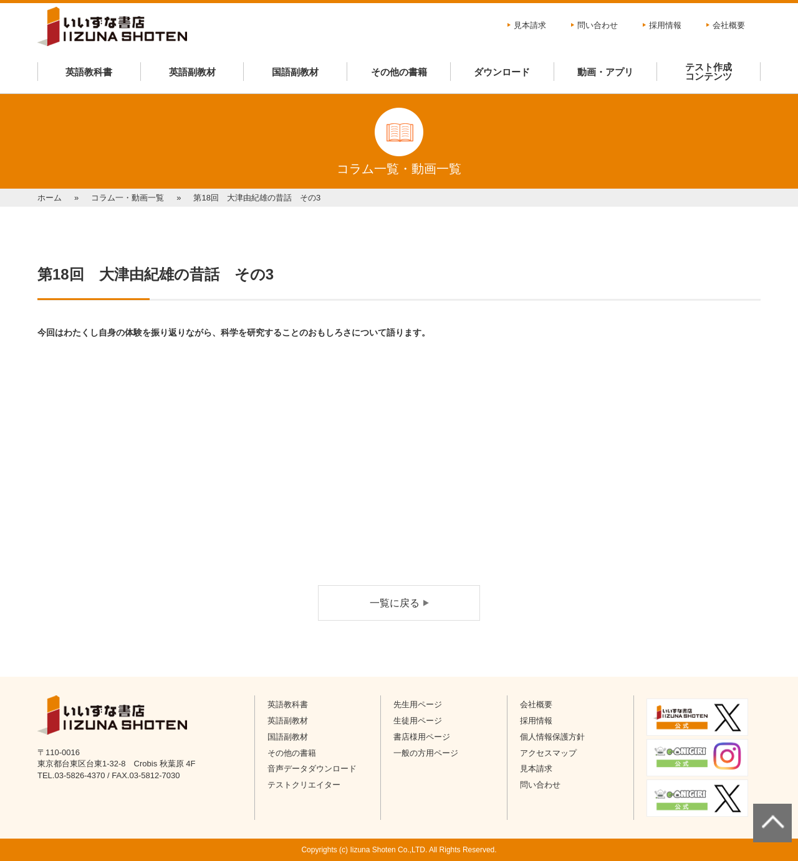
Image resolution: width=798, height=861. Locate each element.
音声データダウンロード (312, 768)
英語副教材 (192, 72)
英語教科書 (88, 72)
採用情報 (665, 25)
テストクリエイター (303, 784)
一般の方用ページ (425, 753)
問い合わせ (597, 25)
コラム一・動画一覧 (127, 197)
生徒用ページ (417, 720)
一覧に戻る (395, 603)
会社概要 (729, 25)
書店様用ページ (421, 736)
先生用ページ (417, 704)
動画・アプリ (605, 72)
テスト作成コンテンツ (708, 71)
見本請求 (530, 25)
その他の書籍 (399, 72)
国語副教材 (295, 72)
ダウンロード (502, 72)
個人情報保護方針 (552, 736)
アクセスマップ (548, 753)
